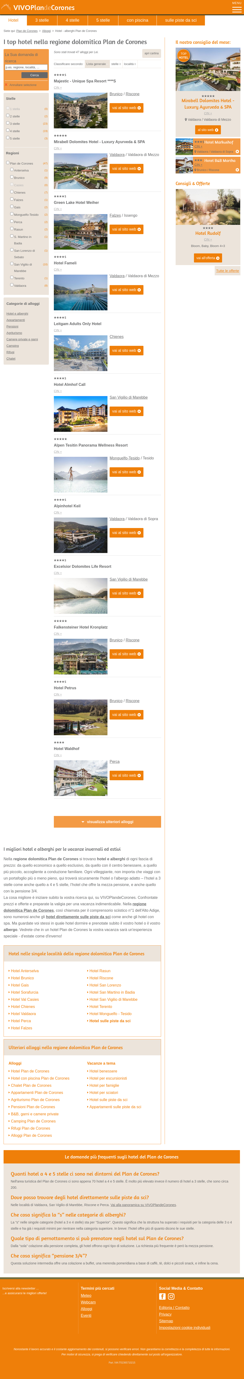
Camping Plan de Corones (33, 1121)
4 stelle (72, 20)
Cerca (34, 75)
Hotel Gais (20, 985)
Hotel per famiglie (104, 1085)
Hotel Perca (21, 1021)
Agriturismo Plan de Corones (35, 1100)
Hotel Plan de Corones (30, 1071)
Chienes (117, 337)
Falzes (115, 215)
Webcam (88, 1302)
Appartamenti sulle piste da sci (115, 1107)
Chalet (10, 358)
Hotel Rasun (100, 971)
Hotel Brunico (22, 978)
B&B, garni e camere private (35, 1114)
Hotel (13, 20)
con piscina (137, 20)
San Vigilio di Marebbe (129, 397)
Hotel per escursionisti (108, 1078)
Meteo (86, 1295)
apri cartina (152, 53)
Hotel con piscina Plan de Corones (40, 1078)
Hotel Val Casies (25, 999)
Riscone (133, 94)
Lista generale (96, 64)
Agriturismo (14, 333)
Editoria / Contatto (174, 1308)
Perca (115, 762)
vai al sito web (126, 108)
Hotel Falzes (21, 1028)
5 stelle (103, 20)
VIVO (44, 7)
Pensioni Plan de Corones (33, 1107)
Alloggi (86, 1309)
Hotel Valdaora (23, 1014)
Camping (12, 345)
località (129, 64)
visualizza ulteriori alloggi (110, 822)
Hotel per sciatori (104, 1093)
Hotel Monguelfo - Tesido (111, 1014)
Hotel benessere (103, 1071)
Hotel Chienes (23, 1007)
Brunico (116, 94)
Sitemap (166, 1321)
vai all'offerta (208, 258)
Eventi (86, 1316)
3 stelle (42, 20)
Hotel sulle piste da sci (110, 1021)
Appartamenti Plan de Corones (37, 1093)
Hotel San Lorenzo (105, 985)
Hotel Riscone (101, 978)
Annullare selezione (23, 85)
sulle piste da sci (181, 20)
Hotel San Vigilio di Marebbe (114, 999)
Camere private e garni (22, 339)
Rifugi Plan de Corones (30, 1128)
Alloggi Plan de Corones (31, 1135)
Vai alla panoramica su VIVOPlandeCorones (143, 1205)
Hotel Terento (101, 1007)
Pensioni (12, 326)
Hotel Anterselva (25, 971)
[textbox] (26, 67)
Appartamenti (15, 320)
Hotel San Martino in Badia (112, 992)
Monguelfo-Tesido (125, 458)
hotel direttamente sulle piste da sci (78, 917)
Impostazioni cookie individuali (184, 1328)
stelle (114, 64)
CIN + (58, 87)
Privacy (165, 1314)
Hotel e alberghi (17, 313)
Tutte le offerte (227, 271)
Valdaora (117, 155)
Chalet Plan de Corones (31, 1085)
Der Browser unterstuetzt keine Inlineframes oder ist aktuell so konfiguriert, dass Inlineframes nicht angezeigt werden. (37, 1327)
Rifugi (10, 352)
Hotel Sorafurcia (24, 992)
